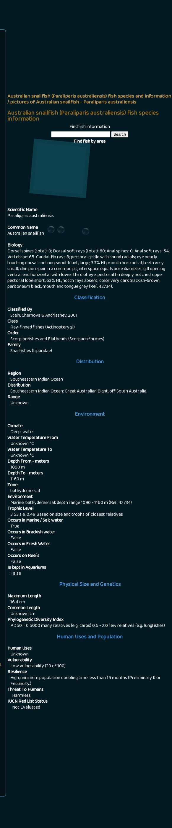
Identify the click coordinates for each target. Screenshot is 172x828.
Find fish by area (90, 142)
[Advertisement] (89, 75)
